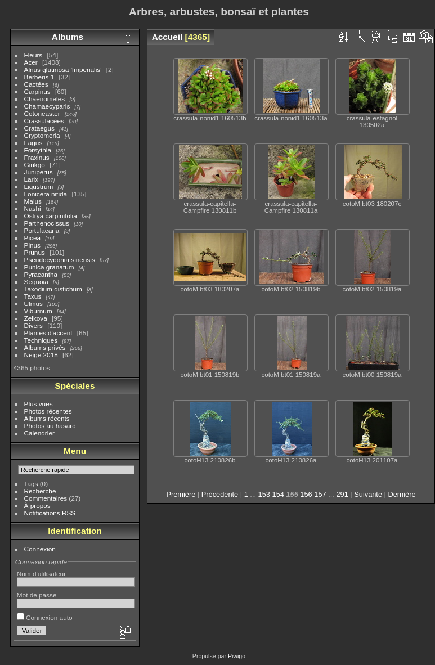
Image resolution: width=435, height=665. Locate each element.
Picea (32, 237)
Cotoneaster (42, 113)
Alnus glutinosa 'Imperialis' (63, 69)
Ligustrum (38, 186)
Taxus (33, 296)
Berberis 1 (39, 76)
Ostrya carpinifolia (50, 215)
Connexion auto (45, 617)
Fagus (33, 142)
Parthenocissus (46, 223)
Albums (67, 37)
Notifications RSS (50, 512)
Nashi (32, 208)
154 (278, 494)
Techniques (41, 340)
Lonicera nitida (46, 193)
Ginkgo (34, 164)
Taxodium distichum (53, 289)
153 (264, 494)
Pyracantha (41, 274)
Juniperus (38, 172)
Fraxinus (37, 157)
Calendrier (39, 433)
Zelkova (35, 318)
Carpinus (37, 91)
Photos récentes (48, 411)
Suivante (368, 494)
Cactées (36, 84)
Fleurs (33, 55)
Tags (31, 483)
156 (306, 494)
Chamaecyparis (47, 106)
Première (180, 494)
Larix (31, 179)
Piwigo (236, 656)
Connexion (40, 548)
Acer (31, 62)
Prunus (34, 252)
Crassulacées (44, 120)
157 (320, 494)
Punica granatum (49, 267)
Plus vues (38, 403)
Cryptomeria (42, 135)
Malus (33, 201)
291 (342, 494)
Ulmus (33, 303)
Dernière (402, 494)
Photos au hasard (50, 425)
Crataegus (39, 128)
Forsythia (37, 150)
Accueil (167, 37)
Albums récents (47, 418)
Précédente (219, 494)
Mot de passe (37, 595)
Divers (33, 325)
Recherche (40, 491)
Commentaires (46, 498)
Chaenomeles (44, 98)
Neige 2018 (41, 354)
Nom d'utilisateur (41, 573)
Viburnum (38, 310)
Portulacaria (42, 230)
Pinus (32, 245)
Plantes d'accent (48, 332)
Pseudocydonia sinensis (59, 259)
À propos (37, 505)
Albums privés (45, 347)
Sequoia (36, 281)
